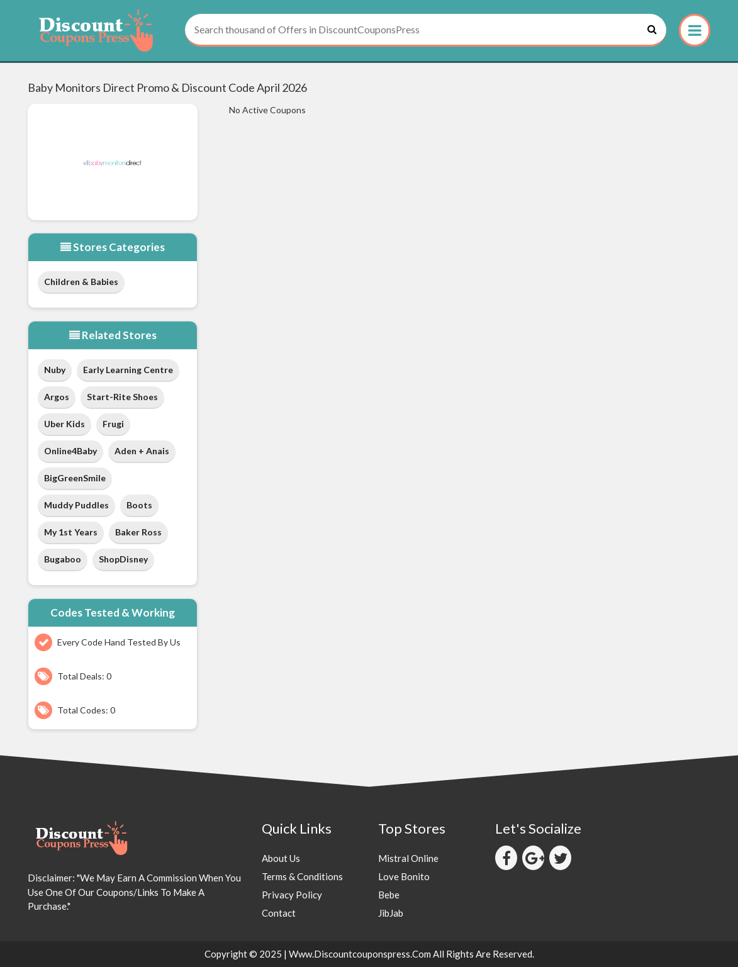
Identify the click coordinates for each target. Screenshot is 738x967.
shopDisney (123, 559)
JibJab (390, 913)
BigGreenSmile (75, 477)
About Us (281, 858)
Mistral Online (408, 858)
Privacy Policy (292, 894)
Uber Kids (64, 423)
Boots (139, 505)
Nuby (54, 369)
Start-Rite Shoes (122, 396)
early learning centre (128, 369)
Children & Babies (81, 281)
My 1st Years (71, 532)
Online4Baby (70, 450)
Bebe (389, 894)
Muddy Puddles (76, 505)
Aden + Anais (142, 450)
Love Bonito (404, 876)
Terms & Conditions (302, 876)
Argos (56, 396)
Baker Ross (138, 532)
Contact (279, 913)
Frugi (113, 423)
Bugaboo (62, 559)
